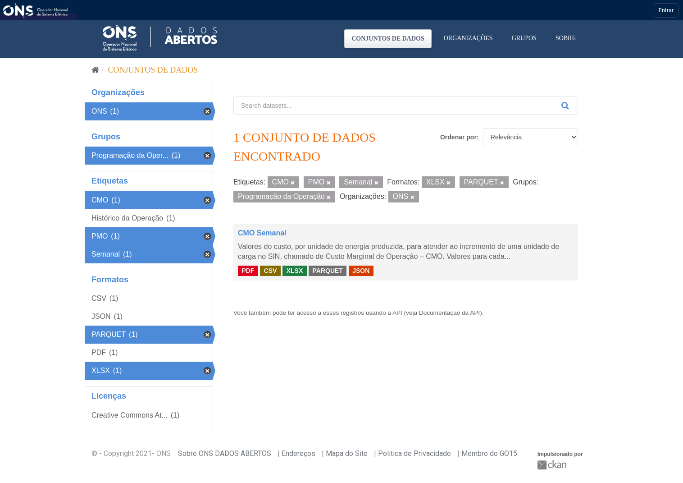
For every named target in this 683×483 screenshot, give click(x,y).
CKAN (552, 464)
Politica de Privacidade (414, 453)
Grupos (524, 38)
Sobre (566, 38)
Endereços (298, 453)
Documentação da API (449, 312)
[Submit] (566, 106)
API (397, 312)
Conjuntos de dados (387, 38)
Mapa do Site (347, 453)
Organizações (468, 38)
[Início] (95, 69)
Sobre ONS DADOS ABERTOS (224, 453)
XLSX (295, 270)
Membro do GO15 (489, 453)
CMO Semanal (262, 233)
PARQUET (327, 270)
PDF (247, 270)
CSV (270, 270)
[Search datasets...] (393, 106)
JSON (360, 270)
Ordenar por (458, 137)
